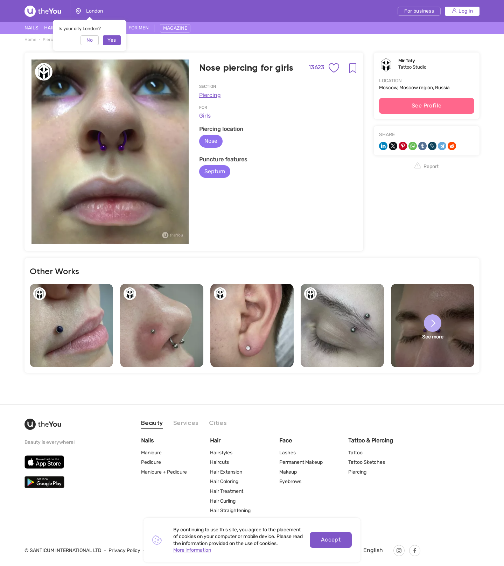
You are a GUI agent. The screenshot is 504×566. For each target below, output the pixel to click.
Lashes (287, 453)
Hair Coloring (224, 481)
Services (185, 423)
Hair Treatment (226, 491)
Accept (331, 539)
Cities (218, 423)
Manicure (151, 453)
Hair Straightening (230, 510)
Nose (210, 141)
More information (192, 550)
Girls (205, 115)
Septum (214, 171)
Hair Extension (226, 472)
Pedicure (151, 462)
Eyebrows (290, 481)
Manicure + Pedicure (164, 472)
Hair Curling (223, 501)
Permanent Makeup (301, 462)
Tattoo (355, 453)
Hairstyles (221, 453)
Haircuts (219, 462)
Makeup (288, 472)
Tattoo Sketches (366, 462)
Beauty (152, 423)
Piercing (210, 95)
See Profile (427, 105)
